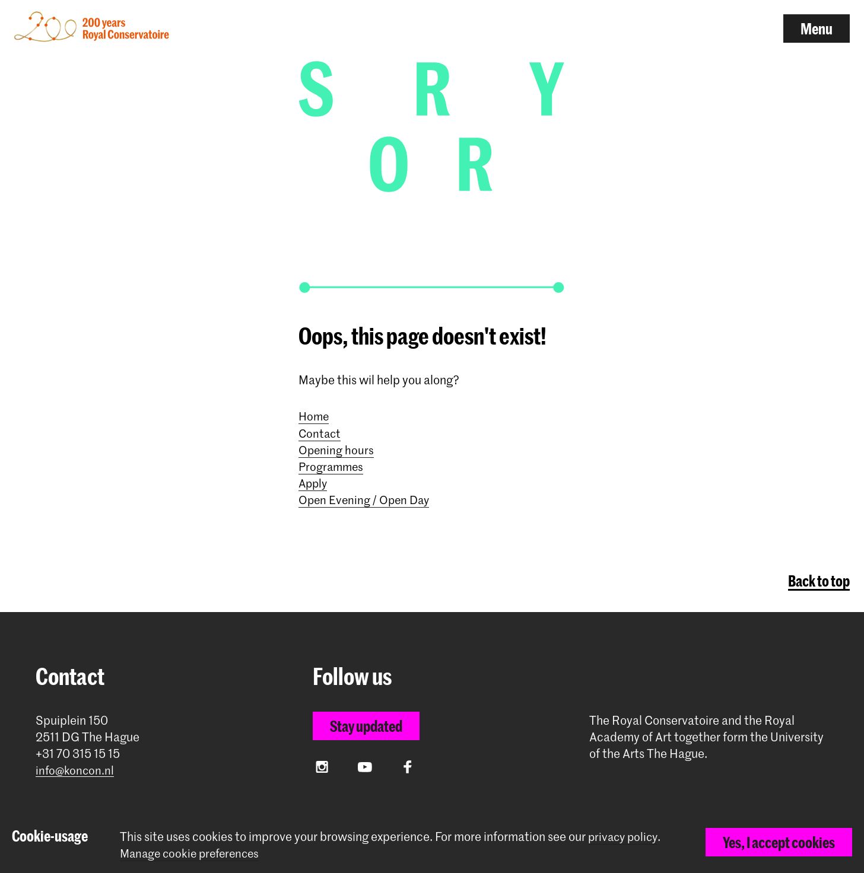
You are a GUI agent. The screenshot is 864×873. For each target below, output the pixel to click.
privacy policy (624, 836)
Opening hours (336, 447)
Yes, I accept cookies (779, 842)
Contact (320, 431)
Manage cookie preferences (193, 853)
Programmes (332, 464)
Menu (817, 28)
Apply (313, 481)
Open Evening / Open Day (366, 497)
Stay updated (366, 723)
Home (314, 414)
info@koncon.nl (76, 768)
